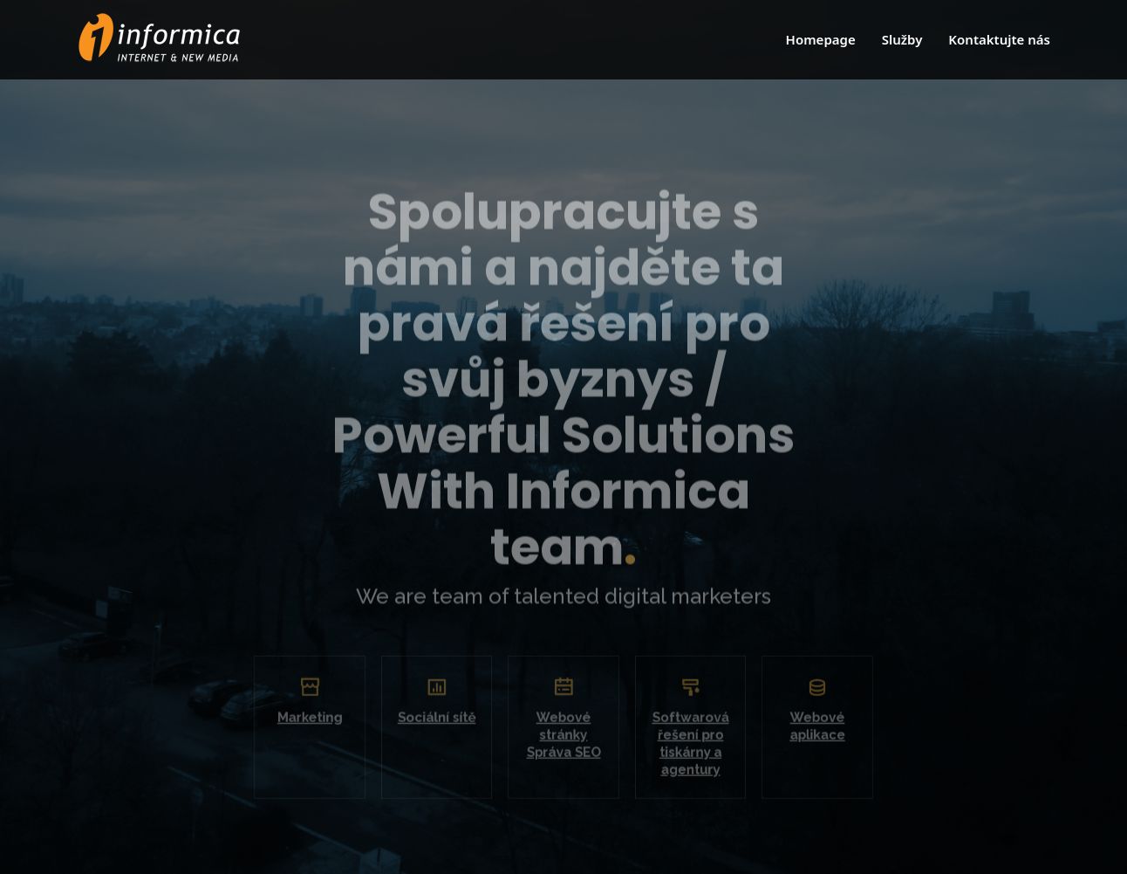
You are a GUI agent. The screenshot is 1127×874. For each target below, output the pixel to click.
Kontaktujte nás (999, 39)
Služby (902, 39)
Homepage (821, 39)
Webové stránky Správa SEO (563, 742)
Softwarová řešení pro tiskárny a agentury (683, 750)
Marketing (324, 725)
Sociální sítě (444, 725)
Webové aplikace (802, 733)
